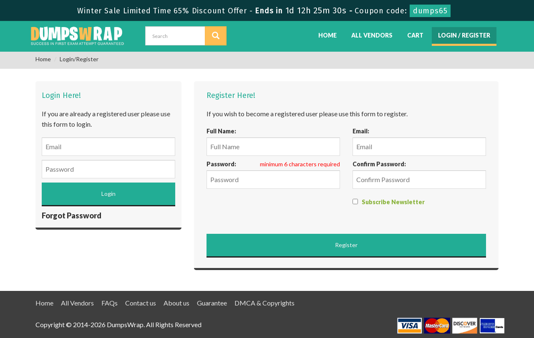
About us (176, 303)
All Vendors (372, 35)
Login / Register (464, 35)
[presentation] (270, 209)
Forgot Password (71, 215)
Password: (221, 164)
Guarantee (212, 303)
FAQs (109, 303)
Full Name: (221, 131)
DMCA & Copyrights (264, 303)
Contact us (140, 303)
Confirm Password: (379, 164)
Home (327, 35)
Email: (361, 131)
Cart (415, 35)
